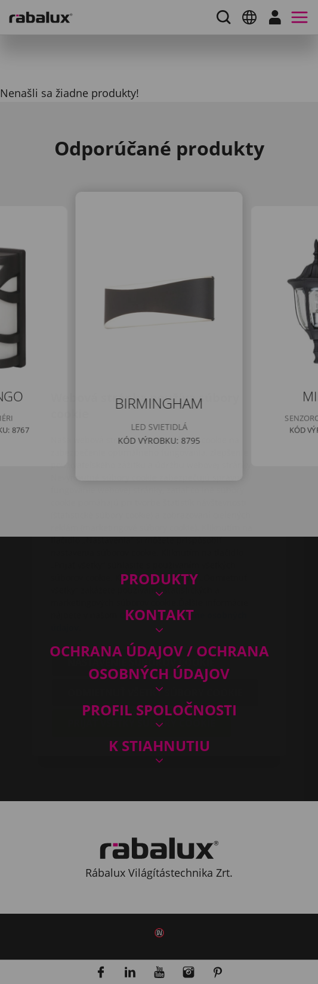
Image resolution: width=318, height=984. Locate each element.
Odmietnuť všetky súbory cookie (155, 621)
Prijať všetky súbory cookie (141, 652)
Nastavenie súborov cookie (141, 591)
